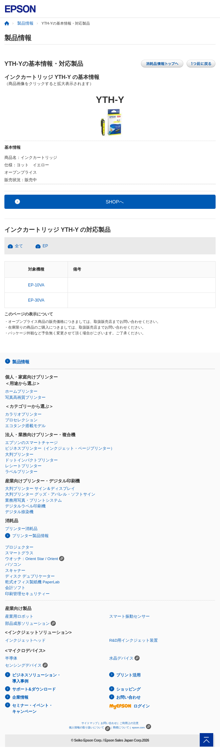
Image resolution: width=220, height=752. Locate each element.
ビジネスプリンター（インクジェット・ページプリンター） (60, 448)
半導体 (11, 658)
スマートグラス (19, 553)
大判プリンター (19, 454)
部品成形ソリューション (27, 623)
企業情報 (20, 697)
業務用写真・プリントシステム (33, 500)
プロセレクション (21, 420)
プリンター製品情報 (30, 536)
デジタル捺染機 (19, 512)
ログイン (129, 706)
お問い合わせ (128, 697)
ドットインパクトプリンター (31, 460)
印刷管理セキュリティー (27, 594)
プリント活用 (128, 675)
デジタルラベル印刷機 (25, 506)
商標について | (121, 727)
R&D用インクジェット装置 (133, 640)
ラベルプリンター (21, 472)
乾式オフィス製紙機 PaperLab (32, 582)
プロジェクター (19, 547)
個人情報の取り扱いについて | (90, 727)
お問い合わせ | (109, 723)
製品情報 (25, 23)
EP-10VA (36, 285)
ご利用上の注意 (129, 723)
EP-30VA (36, 300)
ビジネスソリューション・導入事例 (36, 678)
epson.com (138, 727)
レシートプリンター (23, 466)
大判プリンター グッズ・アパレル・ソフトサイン (50, 494)
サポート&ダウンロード (34, 689)
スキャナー (15, 570)
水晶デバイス (121, 658)
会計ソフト (15, 588)
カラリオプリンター (23, 414)
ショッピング (128, 689)
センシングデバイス (23, 665)
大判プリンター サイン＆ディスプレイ (40, 488)
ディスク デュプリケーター (30, 576)
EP (45, 246)
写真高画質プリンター (25, 397)
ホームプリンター (21, 391)
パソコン (13, 564)
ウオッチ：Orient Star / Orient (31, 559)
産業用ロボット (19, 616)
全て (19, 246)
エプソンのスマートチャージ (31, 443)
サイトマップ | (90, 723)
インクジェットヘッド (25, 640)
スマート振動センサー (129, 616)
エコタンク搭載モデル (25, 426)
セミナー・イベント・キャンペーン (32, 708)
